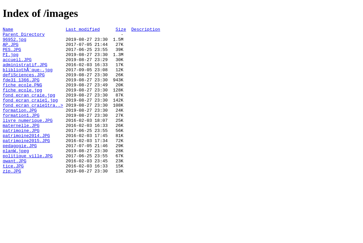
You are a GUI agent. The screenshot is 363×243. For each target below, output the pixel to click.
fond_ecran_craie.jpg (29, 109)
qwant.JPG (14, 188)
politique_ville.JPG (27, 182)
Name (8, 30)
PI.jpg (11, 60)
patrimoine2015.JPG (26, 164)
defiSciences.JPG (24, 85)
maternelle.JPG (21, 145)
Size (120, 30)
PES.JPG (12, 54)
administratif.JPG (25, 73)
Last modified (83, 30)
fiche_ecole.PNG (22, 97)
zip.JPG (12, 200)
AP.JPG (11, 48)
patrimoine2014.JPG (26, 158)
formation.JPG (20, 127)
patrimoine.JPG (21, 151)
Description (145, 30)
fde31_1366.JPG (21, 91)
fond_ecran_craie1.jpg (30, 115)
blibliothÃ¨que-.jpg (27, 79)
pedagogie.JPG (20, 170)
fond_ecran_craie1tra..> (33, 121)
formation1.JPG (21, 133)
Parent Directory (24, 36)
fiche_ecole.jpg (22, 103)
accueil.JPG (17, 66)
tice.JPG (13, 194)
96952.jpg (14, 42)
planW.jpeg (16, 176)
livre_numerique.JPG (27, 139)
